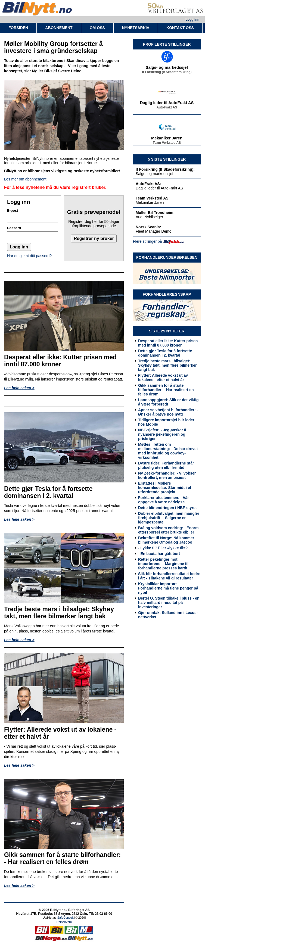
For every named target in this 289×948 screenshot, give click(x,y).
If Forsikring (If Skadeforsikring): (165, 169)
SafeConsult (65, 917)
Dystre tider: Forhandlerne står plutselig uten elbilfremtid (166, 465)
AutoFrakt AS (166, 108)
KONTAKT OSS (180, 28)
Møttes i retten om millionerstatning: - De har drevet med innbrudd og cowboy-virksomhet (168, 451)
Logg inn (192, 19)
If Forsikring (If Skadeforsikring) (166, 73)
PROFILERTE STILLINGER (167, 44)
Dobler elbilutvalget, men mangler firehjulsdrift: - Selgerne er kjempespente (168, 517)
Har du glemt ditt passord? (29, 256)
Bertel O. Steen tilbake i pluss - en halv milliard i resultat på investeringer (169, 602)
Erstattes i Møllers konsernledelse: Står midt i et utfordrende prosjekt (164, 487)
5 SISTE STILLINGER (167, 159)
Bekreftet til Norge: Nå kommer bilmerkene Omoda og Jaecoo (166, 540)
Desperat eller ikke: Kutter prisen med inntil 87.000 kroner (168, 343)
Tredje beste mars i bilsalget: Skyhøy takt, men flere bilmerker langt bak (167, 365)
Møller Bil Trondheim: (155, 212)
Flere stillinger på (147, 241)
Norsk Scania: (148, 227)
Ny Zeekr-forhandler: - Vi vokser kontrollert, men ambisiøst (167, 475)
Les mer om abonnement (25, 179)
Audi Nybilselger (149, 217)
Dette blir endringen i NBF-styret (167, 508)
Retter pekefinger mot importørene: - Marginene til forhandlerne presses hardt (163, 563)
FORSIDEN (18, 28)
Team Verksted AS (167, 144)
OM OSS (97, 28)
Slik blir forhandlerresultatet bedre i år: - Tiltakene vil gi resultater (169, 576)
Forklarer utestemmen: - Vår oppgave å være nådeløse (163, 499)
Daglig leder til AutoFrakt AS (167, 104)
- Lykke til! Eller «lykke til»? (163, 548)
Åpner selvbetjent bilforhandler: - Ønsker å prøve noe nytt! (168, 412)
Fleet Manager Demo (154, 231)
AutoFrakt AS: (148, 184)
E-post (12, 210)
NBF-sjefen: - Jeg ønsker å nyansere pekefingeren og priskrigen (162, 434)
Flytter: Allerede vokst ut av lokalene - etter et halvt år (163, 377)
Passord (14, 228)
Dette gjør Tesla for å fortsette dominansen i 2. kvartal (165, 353)
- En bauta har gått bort (159, 553)
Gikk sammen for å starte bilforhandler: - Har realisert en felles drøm (166, 389)
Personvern (64, 922)
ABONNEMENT (58, 28)
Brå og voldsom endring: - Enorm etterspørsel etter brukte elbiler (168, 530)
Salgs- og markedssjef (167, 68)
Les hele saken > (19, 388)
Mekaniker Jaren (166, 139)
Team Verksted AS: (153, 198)
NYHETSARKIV (135, 28)
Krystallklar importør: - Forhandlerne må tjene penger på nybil (168, 588)
